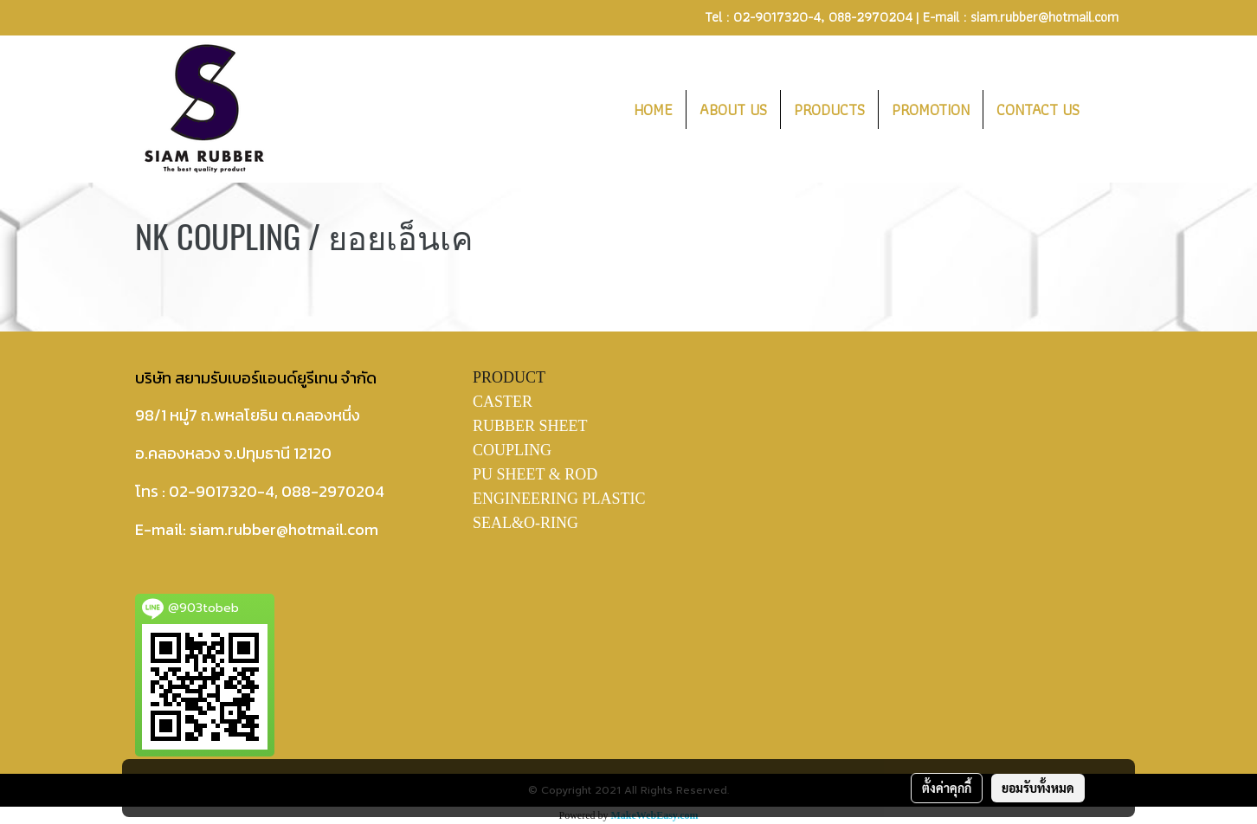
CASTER (502, 401)
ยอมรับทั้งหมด (1038, 787)
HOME (653, 109)
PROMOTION (931, 109)
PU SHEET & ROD (535, 474)
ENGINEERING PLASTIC (559, 498)
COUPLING (512, 450)
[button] (1108, 109)
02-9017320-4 (777, 17)
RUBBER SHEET (530, 426)
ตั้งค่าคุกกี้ (946, 787)
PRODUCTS (829, 109)
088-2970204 (870, 17)
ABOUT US (733, 109)
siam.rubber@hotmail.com (1044, 17)
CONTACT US (1038, 109)
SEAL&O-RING (525, 522)
